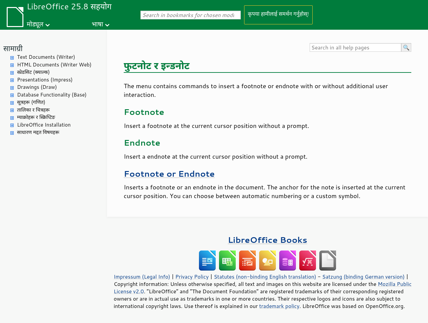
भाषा (97, 23)
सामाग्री (13, 48)
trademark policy (279, 306)
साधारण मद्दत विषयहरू (38, 132)
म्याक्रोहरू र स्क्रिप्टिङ (36, 117)
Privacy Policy (192, 276)
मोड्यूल (35, 23)
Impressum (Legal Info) (142, 276)
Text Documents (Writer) (46, 56)
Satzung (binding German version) (363, 276)
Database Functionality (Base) (52, 94)
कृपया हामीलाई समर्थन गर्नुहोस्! (278, 13)
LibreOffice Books (267, 240)
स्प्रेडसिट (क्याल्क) (33, 71)
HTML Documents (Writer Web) (54, 64)
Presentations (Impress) (45, 79)
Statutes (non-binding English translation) (265, 276)
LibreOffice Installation (44, 124)
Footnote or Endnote (169, 173)
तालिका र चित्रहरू (33, 109)
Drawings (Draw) (37, 87)
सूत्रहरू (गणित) (31, 102)
